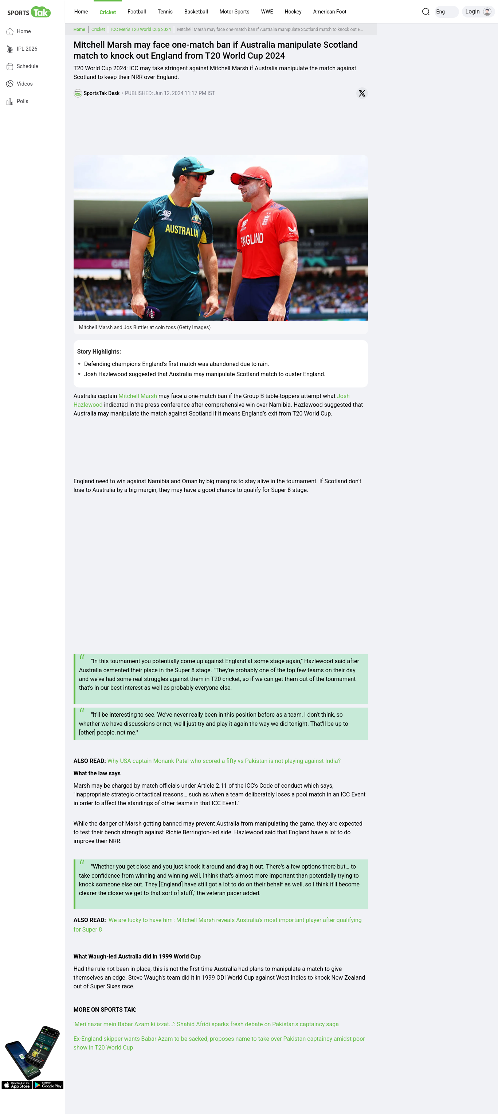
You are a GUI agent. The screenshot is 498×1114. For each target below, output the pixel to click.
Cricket (98, 29)
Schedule (22, 67)
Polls (17, 102)
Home (18, 32)
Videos (19, 84)
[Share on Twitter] (362, 93)
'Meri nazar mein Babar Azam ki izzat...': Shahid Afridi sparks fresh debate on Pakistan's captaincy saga (206, 1024)
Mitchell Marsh (137, 396)
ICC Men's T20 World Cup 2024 (141, 29)
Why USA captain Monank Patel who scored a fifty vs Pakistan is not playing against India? (224, 760)
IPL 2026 (22, 49)
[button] (81, 11)
